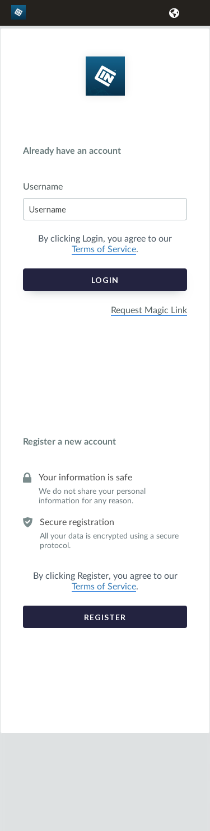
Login (105, 280)
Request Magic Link (149, 310)
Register (105, 617)
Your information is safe (85, 477)
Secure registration (77, 522)
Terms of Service (104, 249)
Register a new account (69, 441)
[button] (172, 13)
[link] (20, 17)
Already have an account (72, 151)
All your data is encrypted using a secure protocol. (109, 541)
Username (43, 186)
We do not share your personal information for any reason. (92, 496)
